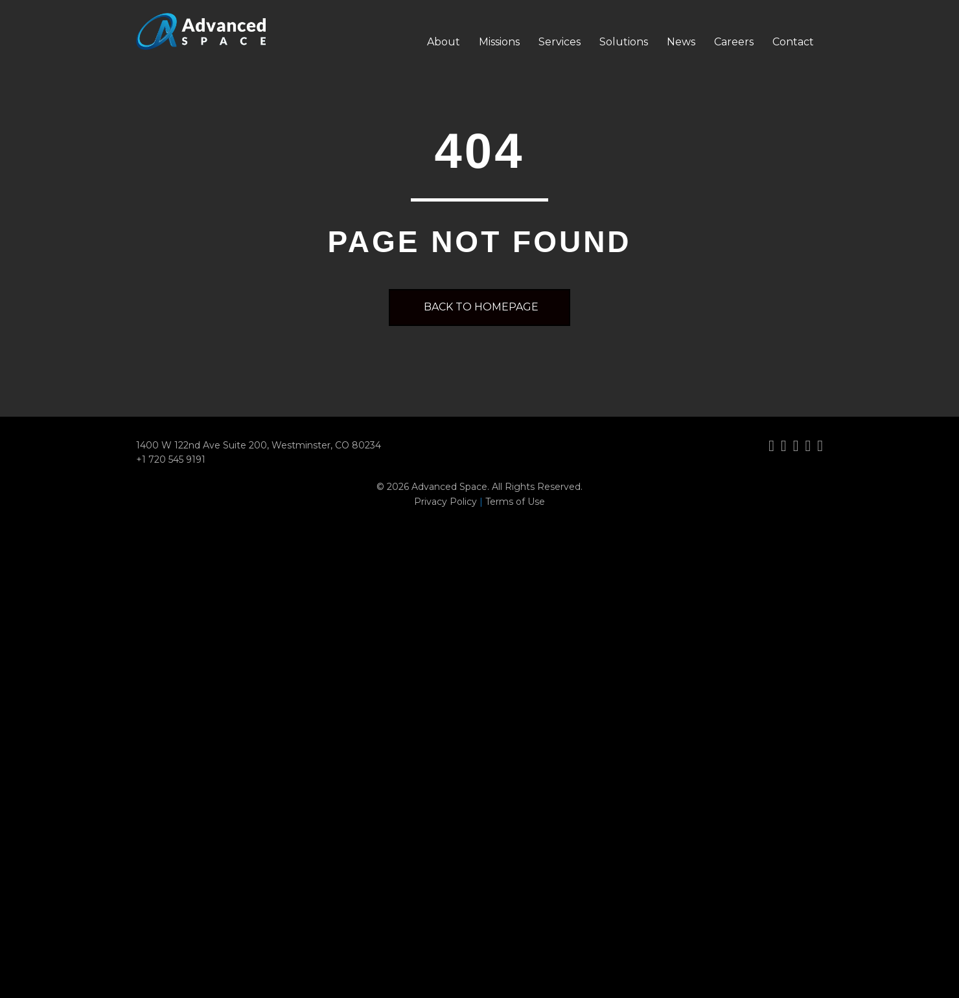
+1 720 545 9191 (170, 459)
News (681, 42)
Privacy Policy (445, 501)
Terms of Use (515, 501)
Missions (499, 42)
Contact (793, 42)
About (443, 42)
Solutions (623, 42)
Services (559, 42)
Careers (734, 42)
